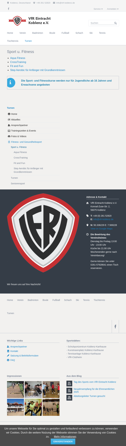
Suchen (115, 23)
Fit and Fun (16, 66)
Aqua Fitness (17, 58)
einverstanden (63, 441)
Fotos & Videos (18, 136)
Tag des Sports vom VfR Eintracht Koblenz (95, 382)
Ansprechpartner (19, 125)
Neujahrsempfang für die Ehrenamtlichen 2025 (94, 390)
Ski (77, 300)
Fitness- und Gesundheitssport (26, 142)
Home (14, 114)
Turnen (10, 108)
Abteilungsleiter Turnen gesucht (89, 396)
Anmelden (112, 9)
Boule (45, 300)
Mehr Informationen (65, 436)
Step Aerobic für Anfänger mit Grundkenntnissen (37, 70)
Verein (20, 300)
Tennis (86, 300)
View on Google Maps (102, 228)
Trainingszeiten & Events (23, 130)
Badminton (33, 300)
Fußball (56, 300)
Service (97, 9)
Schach (68, 300)
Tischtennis (99, 300)
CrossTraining (18, 62)
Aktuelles (15, 119)
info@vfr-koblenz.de (103, 219)
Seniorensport (18, 183)
